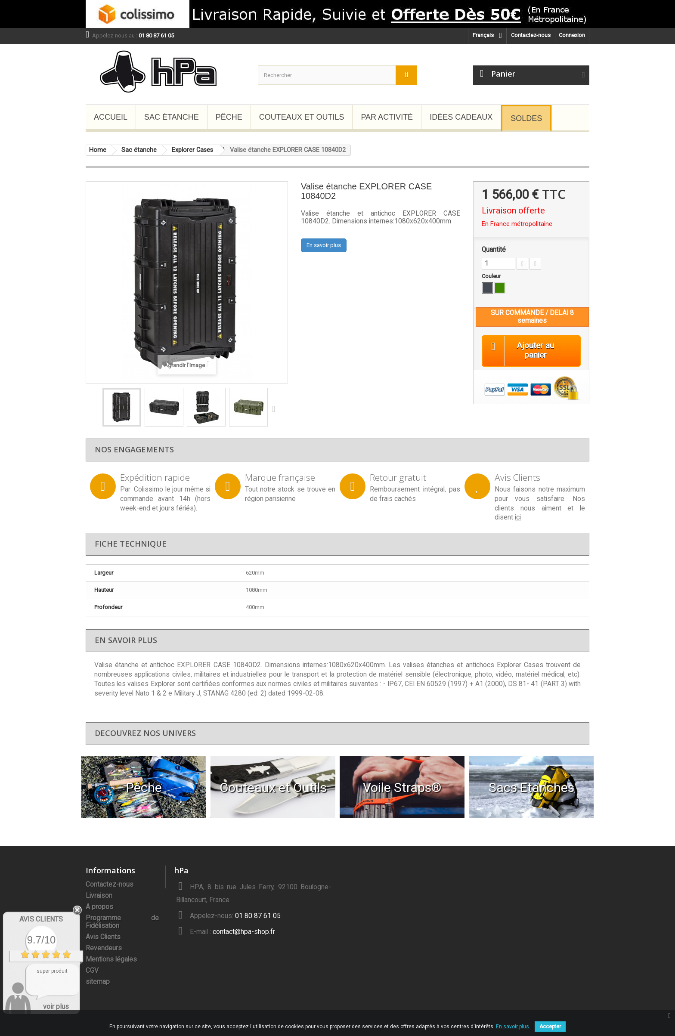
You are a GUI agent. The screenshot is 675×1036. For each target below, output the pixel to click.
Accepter (550, 1027)
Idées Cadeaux (461, 117)
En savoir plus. (513, 1027)
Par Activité (387, 117)
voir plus (56, 1006)
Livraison (99, 896)
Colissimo (148, 489)
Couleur (492, 276)
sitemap (98, 982)
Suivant (275, 408)
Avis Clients (103, 937)
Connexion (572, 35)
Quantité (494, 250)
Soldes (526, 118)
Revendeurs (104, 948)
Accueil (110, 117)
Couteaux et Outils (301, 117)
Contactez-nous (531, 35)
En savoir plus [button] (324, 245)
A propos (99, 907)
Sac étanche (171, 117)
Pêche (229, 117)
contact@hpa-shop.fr (244, 932)
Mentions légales (111, 959)
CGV (92, 970)
